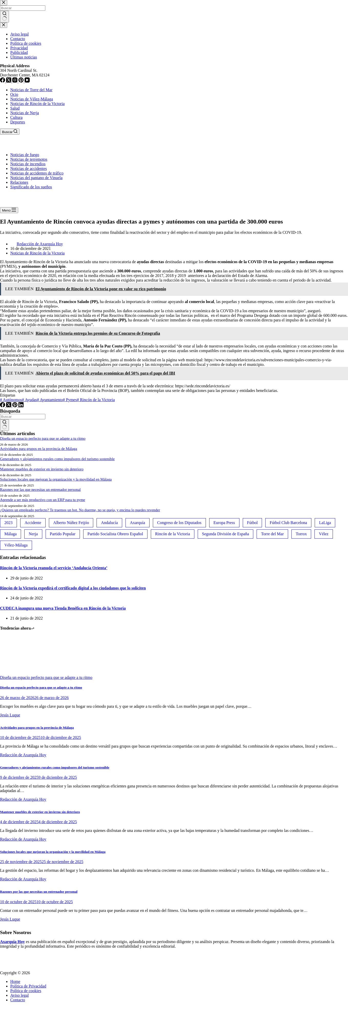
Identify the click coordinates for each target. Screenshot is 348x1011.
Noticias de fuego (24, 155)
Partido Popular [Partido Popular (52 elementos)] (63, 534)
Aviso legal (19, 995)
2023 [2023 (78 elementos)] (8, 522)
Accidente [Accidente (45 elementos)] (33, 522)
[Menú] (9, 210)
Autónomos (11, 400)
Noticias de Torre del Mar (31, 90)
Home (15, 981)
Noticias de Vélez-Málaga (31, 99)
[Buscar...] (22, 416)
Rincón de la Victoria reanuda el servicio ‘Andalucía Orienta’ (53, 568)
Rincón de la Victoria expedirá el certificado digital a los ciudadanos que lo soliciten (73, 588)
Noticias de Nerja (24, 113)
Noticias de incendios (28, 164)
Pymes (70, 400)
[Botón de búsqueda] (4, 425)
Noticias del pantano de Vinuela (36, 178)
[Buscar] (9, 132)
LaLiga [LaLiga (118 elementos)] (325, 522)
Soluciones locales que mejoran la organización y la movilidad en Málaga (56, 479)
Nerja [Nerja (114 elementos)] (33, 534)
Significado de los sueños (31, 187)
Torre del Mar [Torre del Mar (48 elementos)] (272, 534)
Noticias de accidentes (28, 168)
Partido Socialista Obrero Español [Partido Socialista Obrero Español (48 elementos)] (115, 534)
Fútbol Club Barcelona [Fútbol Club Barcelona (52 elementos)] (288, 522)
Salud (14, 108)
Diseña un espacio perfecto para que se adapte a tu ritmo (43, 438)
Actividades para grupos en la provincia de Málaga (38, 449)
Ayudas (29, 400)
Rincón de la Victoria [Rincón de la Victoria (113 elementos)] (172, 534)
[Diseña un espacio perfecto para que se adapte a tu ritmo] (19, 673)
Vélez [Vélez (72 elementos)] (323, 534)
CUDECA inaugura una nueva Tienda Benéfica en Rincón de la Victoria (63, 608)
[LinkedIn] (21, 406)
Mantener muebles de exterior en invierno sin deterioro (41, 469)
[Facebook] (3, 406)
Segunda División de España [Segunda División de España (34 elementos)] (225, 534)
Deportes (17, 122)
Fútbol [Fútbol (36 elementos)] (252, 522)
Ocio (14, 94)
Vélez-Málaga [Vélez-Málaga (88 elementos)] (16, 545)
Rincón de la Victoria (96, 400)
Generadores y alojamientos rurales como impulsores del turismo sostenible (57, 459)
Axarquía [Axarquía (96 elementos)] (137, 522)
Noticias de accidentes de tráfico (37, 173)
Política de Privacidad (28, 986)
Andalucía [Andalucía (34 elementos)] (109, 522)
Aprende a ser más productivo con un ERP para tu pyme (42, 500)
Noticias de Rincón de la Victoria (37, 103)
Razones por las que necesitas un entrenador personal (40, 489)
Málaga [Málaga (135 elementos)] (10, 534)
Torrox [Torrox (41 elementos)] (301, 534)
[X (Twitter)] (9, 406)
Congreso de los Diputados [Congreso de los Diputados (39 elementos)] (179, 522)
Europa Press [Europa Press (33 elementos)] (224, 522)
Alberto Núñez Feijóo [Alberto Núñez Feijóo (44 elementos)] (71, 522)
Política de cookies (25, 991)
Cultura (16, 117)
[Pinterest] (15, 406)
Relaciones (19, 182)
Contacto (17, 1000)
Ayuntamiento (50, 400)
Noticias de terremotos (28, 159)
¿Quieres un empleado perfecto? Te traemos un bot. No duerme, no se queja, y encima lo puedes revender (80, 510)
